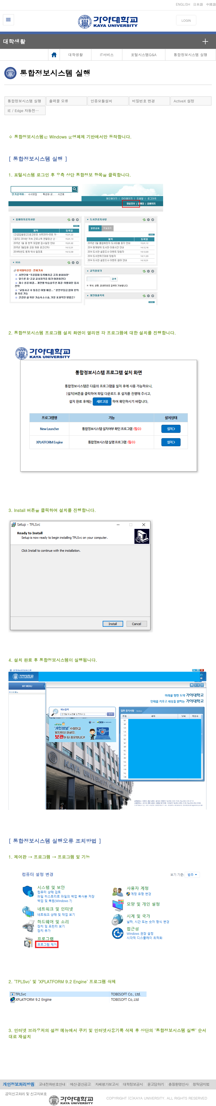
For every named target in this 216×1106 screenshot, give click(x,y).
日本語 (198, 4)
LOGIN (186, 20)
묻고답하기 (155, 1084)
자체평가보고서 (106, 1084)
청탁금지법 (201, 1084)
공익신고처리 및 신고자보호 (26, 1093)
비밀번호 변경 (143, 101)
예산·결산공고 (80, 1084)
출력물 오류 (58, 101)
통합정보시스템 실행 (24, 101)
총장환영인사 (178, 1084)
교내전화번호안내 (52, 1084)
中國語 (211, 4)
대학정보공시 (133, 1084)
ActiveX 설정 (184, 101)
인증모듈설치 (101, 101)
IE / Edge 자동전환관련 (27, 110)
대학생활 (14, 41)
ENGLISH (183, 4)
